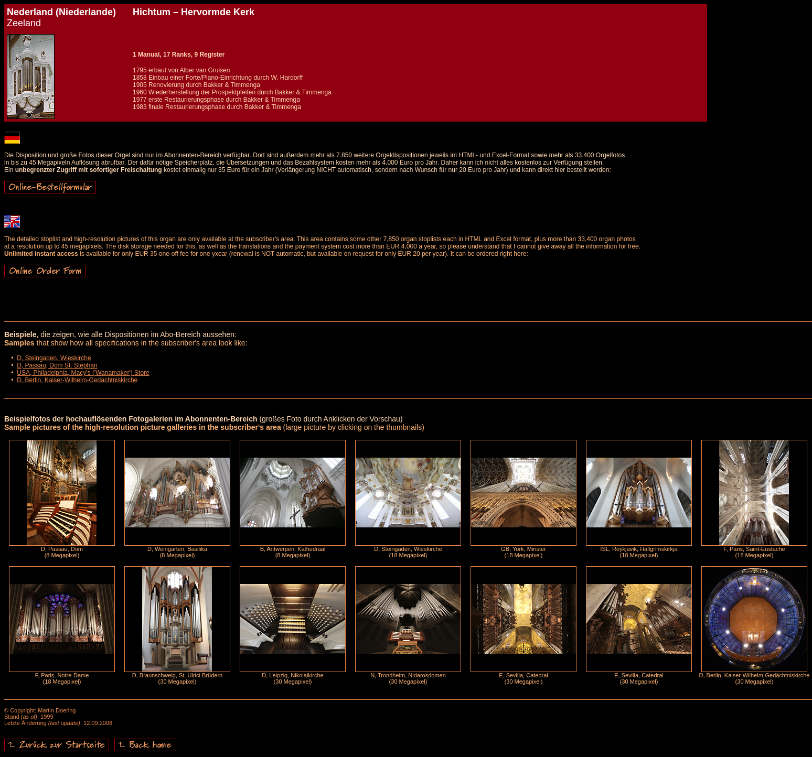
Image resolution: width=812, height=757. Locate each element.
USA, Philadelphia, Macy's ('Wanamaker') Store (83, 372)
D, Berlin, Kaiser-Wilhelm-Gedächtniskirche (77, 380)
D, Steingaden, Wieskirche (54, 358)
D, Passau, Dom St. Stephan (57, 365)
